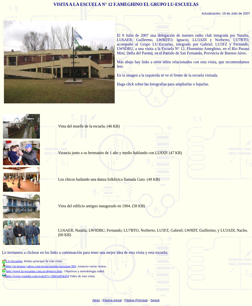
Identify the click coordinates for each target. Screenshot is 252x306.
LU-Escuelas (12, 261)
